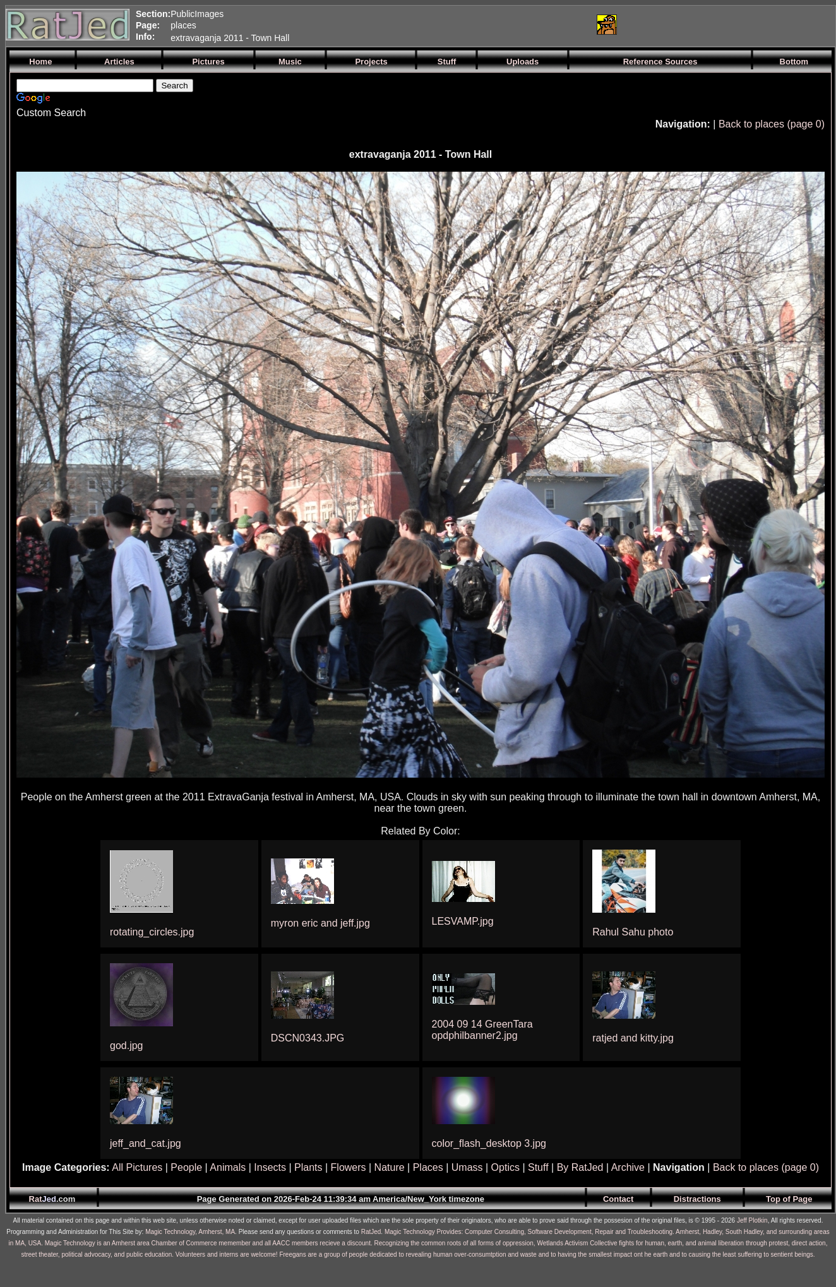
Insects (270, 1167)
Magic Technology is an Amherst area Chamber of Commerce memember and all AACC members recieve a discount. (209, 1243)
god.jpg (126, 1045)
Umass (467, 1167)
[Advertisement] (437, 25)
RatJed (371, 1231)
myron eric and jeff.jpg (320, 923)
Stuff (538, 1167)
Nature (389, 1167)
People (186, 1167)
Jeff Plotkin (752, 1220)
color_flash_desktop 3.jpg (489, 1143)
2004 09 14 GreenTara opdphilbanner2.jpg (482, 1030)
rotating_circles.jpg (152, 932)
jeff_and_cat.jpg (145, 1143)
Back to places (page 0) (772, 124)
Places (428, 1167)
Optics (505, 1167)
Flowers (348, 1167)
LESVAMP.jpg (463, 921)
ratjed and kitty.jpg (633, 1038)
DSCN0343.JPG (308, 1038)
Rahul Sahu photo (632, 932)
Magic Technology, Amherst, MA (190, 1231)
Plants (308, 1167)
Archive (628, 1167)
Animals (228, 1167)
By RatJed (580, 1167)
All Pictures (137, 1167)
